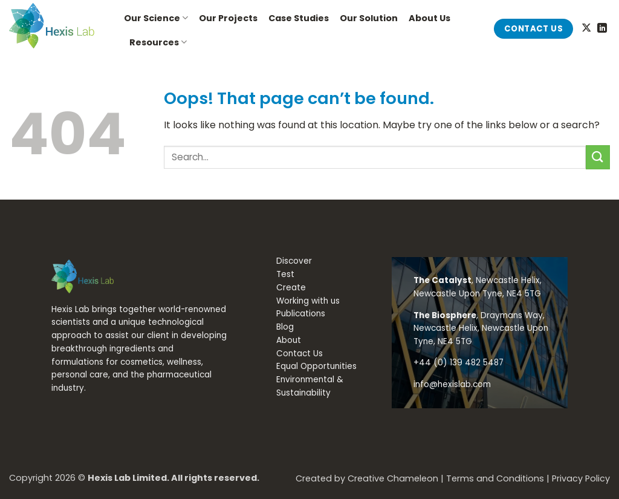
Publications (300, 313)
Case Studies (298, 18)
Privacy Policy (581, 478)
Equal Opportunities (316, 366)
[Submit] (598, 157)
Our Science (156, 18)
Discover (294, 261)
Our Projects (228, 18)
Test (285, 274)
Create (291, 287)
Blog (285, 327)
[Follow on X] (586, 28)
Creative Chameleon (393, 478)
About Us (429, 18)
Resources (158, 42)
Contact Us (299, 353)
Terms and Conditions (495, 478)
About (288, 340)
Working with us (308, 301)
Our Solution (369, 18)
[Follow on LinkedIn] (602, 28)
